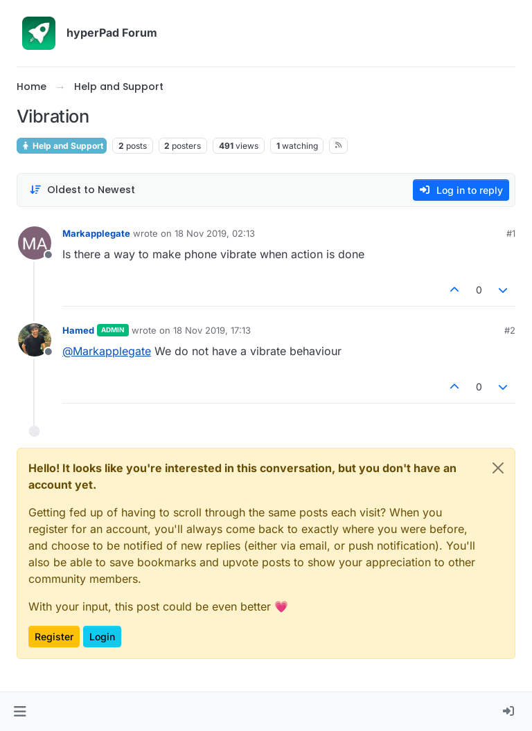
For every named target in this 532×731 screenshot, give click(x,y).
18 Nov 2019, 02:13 (215, 233)
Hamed (78, 330)
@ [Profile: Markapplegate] (106, 351)
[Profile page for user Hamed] (34, 340)
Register (54, 636)
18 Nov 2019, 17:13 (212, 330)
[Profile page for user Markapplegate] (34, 243)
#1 (510, 233)
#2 (509, 330)
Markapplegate (96, 233)
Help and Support (61, 146)
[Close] (498, 468)
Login (102, 636)
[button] (20, 711)
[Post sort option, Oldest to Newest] (82, 190)
